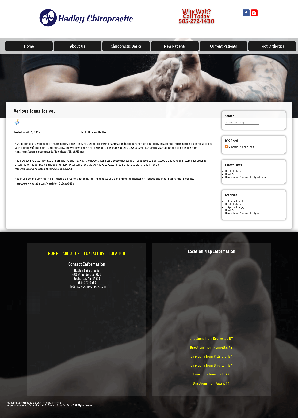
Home (29, 46)
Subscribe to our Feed (241, 147)
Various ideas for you (35, 111)
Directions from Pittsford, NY (211, 356)
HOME (53, 253)
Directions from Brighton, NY (211, 365)
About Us (77, 46)
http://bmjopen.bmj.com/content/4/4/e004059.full (44, 169)
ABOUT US (71, 253)
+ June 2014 (232, 201)
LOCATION (117, 253)
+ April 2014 (232, 207)
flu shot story (233, 171)
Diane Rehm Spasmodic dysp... (243, 213)
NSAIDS (26, 122)
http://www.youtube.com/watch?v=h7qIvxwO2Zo (45, 183)
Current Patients (223, 46)
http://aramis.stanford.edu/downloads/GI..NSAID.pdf (53, 151)
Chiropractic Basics (126, 46)
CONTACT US (94, 253)
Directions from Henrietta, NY (211, 347)
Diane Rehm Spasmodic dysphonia (245, 177)
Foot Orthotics (272, 46)
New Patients (175, 46)
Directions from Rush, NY (211, 374)
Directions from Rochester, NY (211, 339)
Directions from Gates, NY (211, 383)
